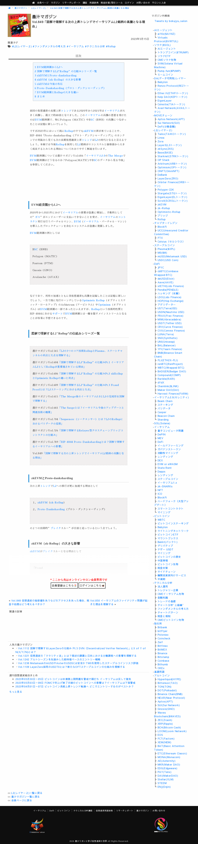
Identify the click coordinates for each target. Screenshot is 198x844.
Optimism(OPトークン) (172, 167)
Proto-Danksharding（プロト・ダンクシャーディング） (70, 88)
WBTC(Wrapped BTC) (171, 367)
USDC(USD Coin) (168, 260)
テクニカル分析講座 (83, 810)
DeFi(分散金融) (167, 126)
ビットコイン (162, 516)
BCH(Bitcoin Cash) (169, 727)
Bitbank (162, 627)
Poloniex (163, 634)
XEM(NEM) (164, 742)
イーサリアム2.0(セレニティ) (171, 397)
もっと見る (15, 691)
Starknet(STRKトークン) (173, 156)
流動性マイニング (168, 453)
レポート (71, 2)
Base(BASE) (165, 152)
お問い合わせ (143, 2)
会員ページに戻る (21, 800)
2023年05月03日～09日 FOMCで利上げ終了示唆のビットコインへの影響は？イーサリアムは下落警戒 (75, 682)
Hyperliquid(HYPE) (169, 679)
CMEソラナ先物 (167, 59)
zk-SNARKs (165, 486)
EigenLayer (165, 100)
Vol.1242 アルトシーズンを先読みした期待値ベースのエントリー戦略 (59, 659)
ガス (37, 217)
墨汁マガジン (21, 8)
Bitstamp (163, 657)
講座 (85, 2)
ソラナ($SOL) (162, 45)
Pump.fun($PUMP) (169, 70)
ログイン (129, 2)
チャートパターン (168, 612)
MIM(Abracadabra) (169, 319)
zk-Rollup (56, 502)
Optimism (104, 305)
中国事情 (163, 560)
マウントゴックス (168, 538)
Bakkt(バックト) (168, 542)
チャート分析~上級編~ (171, 605)
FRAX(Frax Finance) (170, 315)
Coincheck (164, 638)
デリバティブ (165, 545)
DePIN (162, 434)
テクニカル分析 (163, 582)
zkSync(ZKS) (166, 148)
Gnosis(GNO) (166, 708)
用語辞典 (94, 2)
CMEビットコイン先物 (171, 619)
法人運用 (163, 586)
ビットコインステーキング (173, 523)
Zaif (160, 642)
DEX (160, 460)
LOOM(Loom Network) (172, 731)
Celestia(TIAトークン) (171, 104)
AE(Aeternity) (167, 760)
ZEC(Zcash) (165, 720)
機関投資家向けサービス (172, 575)
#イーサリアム (75, 46)
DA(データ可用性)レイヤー (170, 78)
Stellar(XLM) (166, 779)
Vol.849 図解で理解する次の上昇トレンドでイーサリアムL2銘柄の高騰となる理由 (89, 8)
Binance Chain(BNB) (170, 694)
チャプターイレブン (166, 223)
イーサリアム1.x (167, 482)
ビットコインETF (168, 534)
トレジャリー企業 (168, 590)
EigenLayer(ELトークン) (172, 197)
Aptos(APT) (165, 701)
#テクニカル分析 (95, 46)
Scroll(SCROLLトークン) (173, 200)
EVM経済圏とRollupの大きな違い (57, 92)
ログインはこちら (92, 585)
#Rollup (111, 46)
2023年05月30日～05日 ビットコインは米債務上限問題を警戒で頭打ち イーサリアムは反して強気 (73, 679)
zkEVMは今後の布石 (49, 84)
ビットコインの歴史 (169, 556)
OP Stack (164, 160)
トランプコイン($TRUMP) (173, 52)
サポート (57, 314)
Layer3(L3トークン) (170, 145)
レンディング (165, 456)
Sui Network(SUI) (169, 122)
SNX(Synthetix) (168, 338)
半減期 (161, 579)
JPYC (161, 267)
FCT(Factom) (166, 738)
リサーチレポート (124, 810)
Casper (162, 412)
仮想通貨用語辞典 (104, 810)
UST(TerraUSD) (167, 308)
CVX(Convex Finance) (171, 330)
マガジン (55, 2)
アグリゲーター (167, 304)
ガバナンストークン (169, 449)
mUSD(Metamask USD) (172, 256)
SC (92, 120)
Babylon (163, 82)
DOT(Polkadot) (167, 690)
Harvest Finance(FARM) (173, 393)
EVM (38, 120)
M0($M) (162, 252)
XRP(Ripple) (165, 723)
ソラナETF (164, 56)
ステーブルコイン (164, 245)
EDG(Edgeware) (167, 768)
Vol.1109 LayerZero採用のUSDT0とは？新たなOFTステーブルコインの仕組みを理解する (71, 666)
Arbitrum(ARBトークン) (172, 163)
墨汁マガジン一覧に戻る (25, 796)
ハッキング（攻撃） (169, 293)
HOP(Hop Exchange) (171, 300)
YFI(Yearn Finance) (170, 349)
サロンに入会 (159, 2)
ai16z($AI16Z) (166, 33)
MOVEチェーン (163, 115)
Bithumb (163, 664)
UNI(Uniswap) (166, 341)
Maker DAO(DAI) (168, 389)
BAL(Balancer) (167, 345)
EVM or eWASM (168, 464)
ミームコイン (165, 74)
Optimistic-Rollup (169, 211)
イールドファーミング (171, 445)
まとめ (40, 96)
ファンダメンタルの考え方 (173, 608)
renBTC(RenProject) (170, 364)
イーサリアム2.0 (95, 156)
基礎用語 (159, 671)
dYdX (161, 382)
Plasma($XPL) (166, 249)
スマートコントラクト (171, 508)
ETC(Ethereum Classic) (172, 753)
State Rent (165, 467)
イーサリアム (112, 111)
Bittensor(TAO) (168, 683)
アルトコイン (162, 675)
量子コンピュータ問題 (171, 430)
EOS (160, 734)
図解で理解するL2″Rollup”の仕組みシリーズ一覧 (66, 71)
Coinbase (163, 660)
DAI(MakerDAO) (168, 775)
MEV (160, 438)
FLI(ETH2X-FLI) (168, 360)
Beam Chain (165, 401)
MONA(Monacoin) (169, 757)
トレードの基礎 (167, 601)
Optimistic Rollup (93, 300)
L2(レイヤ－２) (38, 8)
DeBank (162, 174)
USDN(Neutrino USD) (171, 312)
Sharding (163, 419)
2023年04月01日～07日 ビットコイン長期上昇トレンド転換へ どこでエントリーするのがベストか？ (74, 686)
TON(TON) (165, 686)
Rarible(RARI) (166, 378)
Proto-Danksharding (51, 509)
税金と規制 (164, 616)
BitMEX (162, 649)
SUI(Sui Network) (169, 705)
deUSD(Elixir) (166, 278)
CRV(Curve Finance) (170, 326)
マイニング (164, 512)
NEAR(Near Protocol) (171, 697)
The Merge (115, 156)
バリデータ (164, 408)
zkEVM (89, 131)
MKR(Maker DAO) (169, 764)
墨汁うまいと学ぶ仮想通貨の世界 (91, 841)
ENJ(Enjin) (164, 786)
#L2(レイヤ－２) (22, 46)
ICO (160, 493)
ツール (112, 2)
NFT (160, 490)
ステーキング (165, 404)
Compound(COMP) (169, 375)
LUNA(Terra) (166, 334)
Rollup (69, 131)
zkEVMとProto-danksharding (56, 75)
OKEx (161, 668)
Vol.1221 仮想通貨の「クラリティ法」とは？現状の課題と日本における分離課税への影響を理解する (77, 655)
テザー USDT (165, 549)
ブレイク (56, 528)
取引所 (158, 623)
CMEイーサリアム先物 (171, 593)
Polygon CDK (166, 189)
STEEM (162, 783)
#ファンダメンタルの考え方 (49, 46)
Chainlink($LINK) (168, 386)
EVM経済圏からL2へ (49, 67)
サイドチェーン (167, 571)
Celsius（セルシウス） (171, 241)
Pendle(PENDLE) (168, 289)
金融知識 (163, 597)
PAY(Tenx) (165, 772)
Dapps (162, 471)
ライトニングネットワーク (173, 530)
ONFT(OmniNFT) (168, 171)
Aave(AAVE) (166, 282)
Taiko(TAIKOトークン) (172, 134)
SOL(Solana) (162, 423)
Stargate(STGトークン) (172, 193)
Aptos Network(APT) (171, 119)
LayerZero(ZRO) (168, 178)
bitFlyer (163, 631)
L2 (96, 140)
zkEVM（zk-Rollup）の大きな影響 (58, 80)
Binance (163, 653)
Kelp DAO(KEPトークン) (172, 96)
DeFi (157, 263)
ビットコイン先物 (168, 564)
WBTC (161, 519)
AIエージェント (163, 30)
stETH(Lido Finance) (171, 286)
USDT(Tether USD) (170, 323)
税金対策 (163, 568)
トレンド (66, 111)
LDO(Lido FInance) (170, 297)
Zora (161, 141)
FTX (160, 237)
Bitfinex (163, 645)
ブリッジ (163, 215)
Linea (161, 137)
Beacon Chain (166, 415)
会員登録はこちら (64, 585)
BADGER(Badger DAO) (172, 371)
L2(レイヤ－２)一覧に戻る (26, 793)
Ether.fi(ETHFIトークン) (173, 93)
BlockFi (162, 226)
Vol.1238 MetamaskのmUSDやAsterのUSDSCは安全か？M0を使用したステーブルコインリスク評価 (78, 663)
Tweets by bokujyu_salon (171, 21)
